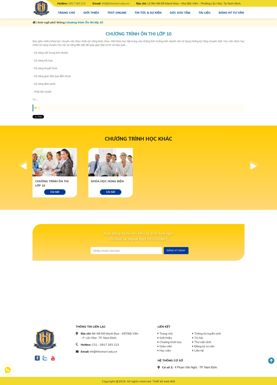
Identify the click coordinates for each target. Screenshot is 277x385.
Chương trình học (171, 341)
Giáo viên (166, 345)
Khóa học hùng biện (107, 180)
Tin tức (198, 337)
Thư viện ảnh (202, 341)
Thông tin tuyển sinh (207, 333)
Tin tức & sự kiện (148, 12)
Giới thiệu (91, 12)
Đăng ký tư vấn (230, 12)
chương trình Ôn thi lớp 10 (52, 182)
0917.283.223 (78, 3)
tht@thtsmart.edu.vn (117, 3)
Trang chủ (66, 12)
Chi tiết (54, 191)
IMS (172, 380)
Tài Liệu (204, 12)
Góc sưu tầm (180, 12)
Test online (117, 12)
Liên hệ (199, 350)
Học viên (165, 350)
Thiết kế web (160, 380)
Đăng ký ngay (176, 249)
